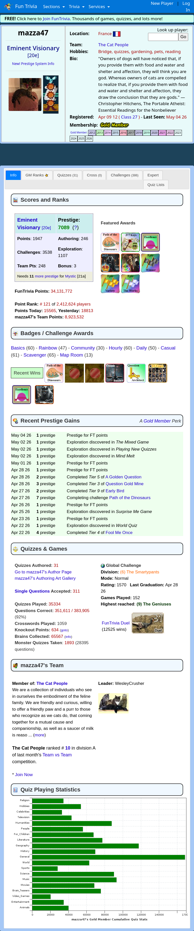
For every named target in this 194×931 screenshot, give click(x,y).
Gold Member (78, 132)
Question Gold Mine (124, 483)
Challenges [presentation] (124, 175)
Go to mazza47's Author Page (43, 572)
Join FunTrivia (56, 18)
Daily (142, 348)
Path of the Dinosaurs (129, 497)
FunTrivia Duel (116, 623)
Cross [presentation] (94, 175)
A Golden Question (123, 477)
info (68, 637)
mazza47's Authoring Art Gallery (45, 578)
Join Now (24, 774)
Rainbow (48, 348)
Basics (18, 348)
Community (83, 348)
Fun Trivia (20, 6)
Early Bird (115, 490)
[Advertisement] (97, 153)
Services (97, 6)
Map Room (72, 355)
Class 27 (129, 117)
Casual (168, 348)
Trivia (75, 6)
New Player (162, 3)
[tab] (13, 175)
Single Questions (32, 591)
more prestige (47, 276)
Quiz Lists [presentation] (156, 184)
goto (64, 630)
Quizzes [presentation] (67, 175)
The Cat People (113, 45)
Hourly (116, 348)
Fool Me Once (119, 532)
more (39, 735)
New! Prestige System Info (33, 63)
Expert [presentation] (153, 175)
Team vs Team (57, 754)
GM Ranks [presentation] (37, 175)
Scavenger (35, 355)
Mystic (70, 276)
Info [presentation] (13, 175)
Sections (52, 6)
